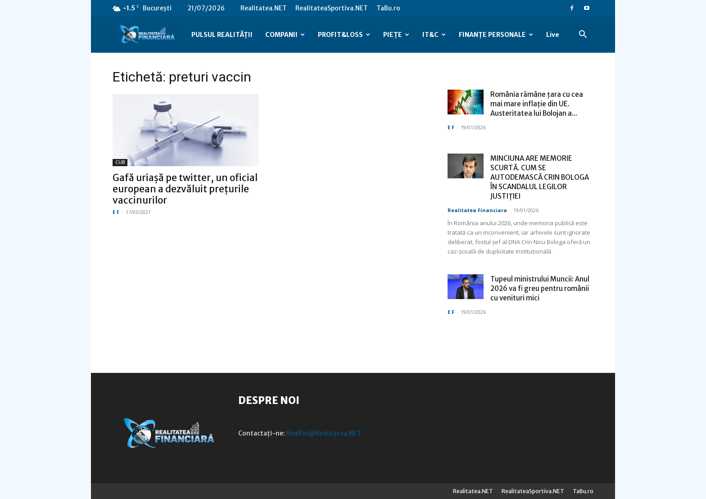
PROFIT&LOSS (344, 35)
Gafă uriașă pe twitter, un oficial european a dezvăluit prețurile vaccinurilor (185, 189)
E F (116, 212)
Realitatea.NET (263, 8)
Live (552, 35)
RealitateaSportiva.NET (331, 8)
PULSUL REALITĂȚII (222, 35)
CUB (120, 162)
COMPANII (285, 35)
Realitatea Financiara (477, 210)
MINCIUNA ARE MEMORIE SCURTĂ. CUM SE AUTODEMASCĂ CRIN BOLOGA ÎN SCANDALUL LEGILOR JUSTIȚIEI (539, 177)
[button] (582, 35)
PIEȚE (396, 35)
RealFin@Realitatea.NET (324, 433)
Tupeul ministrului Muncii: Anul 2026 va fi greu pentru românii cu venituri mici (539, 288)
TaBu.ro (388, 8)
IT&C (434, 35)
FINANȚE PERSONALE (496, 35)
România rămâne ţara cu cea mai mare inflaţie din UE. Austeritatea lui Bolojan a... (536, 104)
